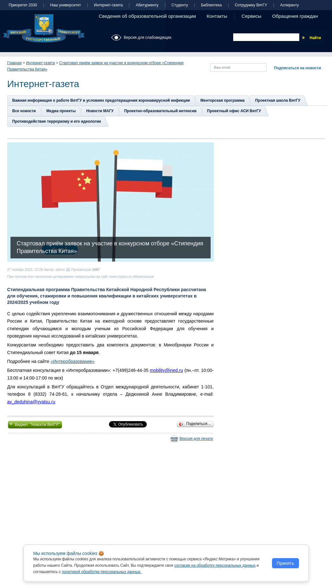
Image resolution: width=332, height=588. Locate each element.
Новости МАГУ (100, 111)
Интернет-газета (108, 5)
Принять (285, 563)
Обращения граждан (295, 16)
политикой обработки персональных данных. (102, 572)
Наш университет (65, 5)
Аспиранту (289, 5)
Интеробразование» (74, 361)
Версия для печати (196, 438)
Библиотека (211, 5)
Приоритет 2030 (23, 5)
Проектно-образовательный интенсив (160, 111)
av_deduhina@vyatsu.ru (31, 401)
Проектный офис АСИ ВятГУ (234, 111)
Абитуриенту (147, 5)
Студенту (180, 5)
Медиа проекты (61, 111)
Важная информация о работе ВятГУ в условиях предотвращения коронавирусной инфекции (101, 100)
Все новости (24, 111)
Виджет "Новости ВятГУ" (35, 424)
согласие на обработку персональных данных (215, 565)
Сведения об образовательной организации (147, 16)
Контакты (217, 16)
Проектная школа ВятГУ (277, 100)
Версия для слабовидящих (148, 37)
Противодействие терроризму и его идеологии (56, 121)
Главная (14, 63)
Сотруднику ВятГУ (251, 5)
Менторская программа (222, 100)
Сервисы (251, 16)
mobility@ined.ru (166, 370)
